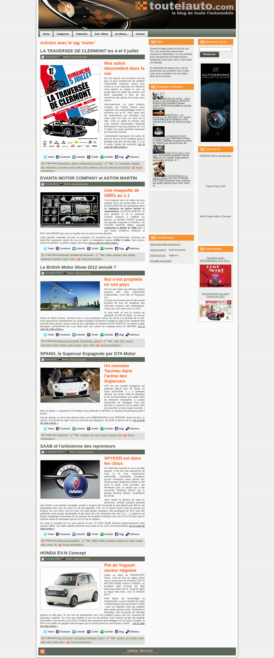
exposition (63, 167)
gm (126, 540)
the (106, 167)
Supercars (62, 435)
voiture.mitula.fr (158, 250)
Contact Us (132, 650)
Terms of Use (146, 650)
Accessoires (63, 254)
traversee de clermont (119, 167)
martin (65, 259)
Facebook (65, 157)
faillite (102, 540)
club (43, 167)
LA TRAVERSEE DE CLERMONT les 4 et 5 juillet (89, 50)
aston (109, 254)
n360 (43, 642)
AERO (95, 540)
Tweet (51, 157)
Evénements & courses (90, 163)
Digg (121, 157)
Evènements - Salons (67, 163)
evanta (131, 254)
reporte (77, 345)
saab (43, 544)
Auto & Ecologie (65, 638)
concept (120, 638)
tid (55, 544)
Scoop (101, 638)
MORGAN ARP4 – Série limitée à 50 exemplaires (171, 99)
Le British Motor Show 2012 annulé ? (78, 267)
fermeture (110, 540)
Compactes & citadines (85, 638)
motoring (93, 167)
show (91, 345)
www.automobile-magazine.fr (165, 244)
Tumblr (94, 157)
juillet (78, 167)
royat (100, 167)
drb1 (125, 254)
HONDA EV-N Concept (63, 552)
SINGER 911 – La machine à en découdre (168, 116)
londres (63, 345)
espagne (85, 435)
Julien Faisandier (79, 57)
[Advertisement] (187, 22)
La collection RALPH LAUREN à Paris (169, 137)
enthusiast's (51, 167)
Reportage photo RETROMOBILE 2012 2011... (215, 259)
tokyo (61, 642)
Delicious (134, 157)
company (117, 254)
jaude (72, 167)
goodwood (46, 259)
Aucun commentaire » (92, 259)
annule (129, 341)
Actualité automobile (160, 261)
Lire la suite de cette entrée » (124, 145)
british (55, 345)
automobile (46, 345)
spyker (49, 544)
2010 (116, 341)
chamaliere (125, 163)
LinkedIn (80, 157)
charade (135, 163)
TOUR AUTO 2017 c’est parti (171, 154)
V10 (119, 435)
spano (104, 435)
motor (85, 167)
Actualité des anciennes (81, 254)
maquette (56, 259)
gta (91, 435)
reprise (139, 540)
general (120, 540)
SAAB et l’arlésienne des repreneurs (77, 446)
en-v (128, 638)
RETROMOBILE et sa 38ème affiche (170, 177)
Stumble (108, 157)
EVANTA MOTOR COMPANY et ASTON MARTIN (88, 178)
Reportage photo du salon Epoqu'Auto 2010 (215, 295)
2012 (122, 341)
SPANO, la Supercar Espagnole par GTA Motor (88, 353)
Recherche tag (158, 255)
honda (134, 638)
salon (85, 345)
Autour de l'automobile (68, 341)
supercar (112, 435)
